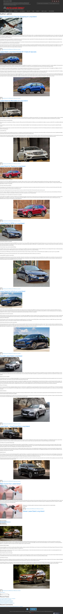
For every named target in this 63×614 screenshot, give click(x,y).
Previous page (2, 592)
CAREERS (32, 612)
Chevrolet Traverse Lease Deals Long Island (6, 600)
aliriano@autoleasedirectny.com (5, 521)
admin (3, 49)
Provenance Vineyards (3, 606)
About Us (10, 11)
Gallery (28, 11)
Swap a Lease (44, 11)
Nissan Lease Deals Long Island (33, 511)
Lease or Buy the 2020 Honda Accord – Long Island (7, 598)
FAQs (33, 11)
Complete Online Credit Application (43, 3)
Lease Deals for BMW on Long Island (12, 223)
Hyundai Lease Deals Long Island (11, 356)
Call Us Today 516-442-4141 (54, 3)
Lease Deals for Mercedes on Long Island (14, 100)
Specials (16, 11)
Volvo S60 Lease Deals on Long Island (5, 599)
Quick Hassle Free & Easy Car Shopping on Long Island (18, 16)
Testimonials (22, 11)
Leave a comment (18, 49)
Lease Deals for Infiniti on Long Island (12, 291)
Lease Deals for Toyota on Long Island (12, 166)
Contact (37, 11)
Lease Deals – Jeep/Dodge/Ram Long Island (15, 426)
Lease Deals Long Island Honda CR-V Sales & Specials (18, 52)
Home (5, 11)
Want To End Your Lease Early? (10, 484)
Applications (51, 11)
